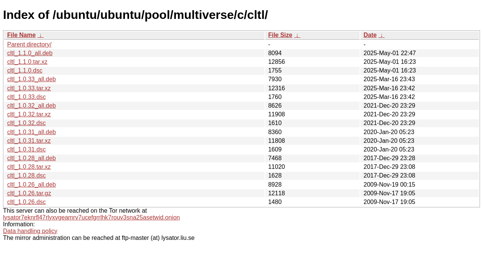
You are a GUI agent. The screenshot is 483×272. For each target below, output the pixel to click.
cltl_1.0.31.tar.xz (29, 141)
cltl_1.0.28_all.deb (31, 158)
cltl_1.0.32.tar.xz (29, 114)
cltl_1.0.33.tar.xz (29, 88)
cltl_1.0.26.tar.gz (29, 193)
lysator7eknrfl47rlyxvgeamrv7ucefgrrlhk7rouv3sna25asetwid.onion (91, 217)
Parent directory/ (29, 44)
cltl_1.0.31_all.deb (31, 132)
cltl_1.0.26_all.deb (31, 184)
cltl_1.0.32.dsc (26, 123)
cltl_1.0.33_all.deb (31, 79)
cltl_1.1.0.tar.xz (27, 62)
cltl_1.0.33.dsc (26, 97)
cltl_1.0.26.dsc (26, 202)
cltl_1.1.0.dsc (24, 70)
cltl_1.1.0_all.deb (29, 53)
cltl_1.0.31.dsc (26, 149)
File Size (280, 35)
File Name (21, 35)
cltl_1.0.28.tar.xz (29, 167)
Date (370, 35)
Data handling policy (30, 231)
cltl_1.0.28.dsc (26, 175)
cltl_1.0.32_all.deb (31, 105)
